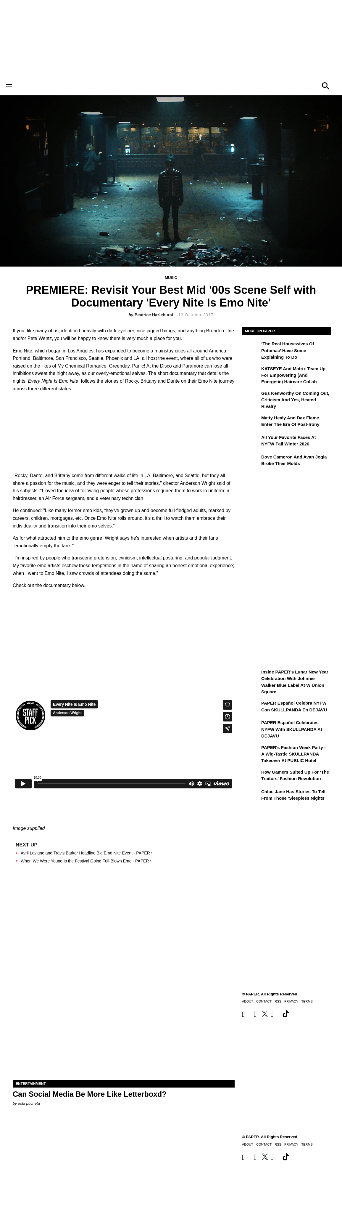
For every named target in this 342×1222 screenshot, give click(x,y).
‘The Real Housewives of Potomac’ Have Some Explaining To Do (287, 350)
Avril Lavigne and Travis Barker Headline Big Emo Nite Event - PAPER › (86, 853)
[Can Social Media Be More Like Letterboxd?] (124, 1024)
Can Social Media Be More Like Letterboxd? (90, 1094)
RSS (278, 1144)
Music (171, 277)
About (247, 1144)
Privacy (291, 1144)
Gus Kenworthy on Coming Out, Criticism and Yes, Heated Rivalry (295, 400)
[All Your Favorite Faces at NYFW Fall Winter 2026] (250, 441)
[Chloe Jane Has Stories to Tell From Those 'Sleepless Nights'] (250, 795)
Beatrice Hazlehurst (154, 314)
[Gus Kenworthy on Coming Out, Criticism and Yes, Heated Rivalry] (250, 397)
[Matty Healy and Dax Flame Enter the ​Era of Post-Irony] (250, 422)
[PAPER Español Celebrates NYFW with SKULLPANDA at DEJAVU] (250, 726)
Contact (264, 1144)
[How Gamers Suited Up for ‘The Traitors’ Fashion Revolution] (250, 776)
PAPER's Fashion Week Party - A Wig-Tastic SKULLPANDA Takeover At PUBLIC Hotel (293, 754)
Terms (307, 1144)
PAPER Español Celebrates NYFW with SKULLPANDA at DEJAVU (291, 729)
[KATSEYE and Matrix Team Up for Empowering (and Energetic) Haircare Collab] (250, 372)
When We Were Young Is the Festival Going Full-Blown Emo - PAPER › (86, 861)
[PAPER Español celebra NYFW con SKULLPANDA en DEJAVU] (250, 707)
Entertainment (31, 1084)
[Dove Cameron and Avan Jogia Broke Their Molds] (250, 461)
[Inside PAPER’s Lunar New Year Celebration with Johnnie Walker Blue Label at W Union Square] (250, 676)
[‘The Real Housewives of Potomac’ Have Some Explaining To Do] (250, 348)
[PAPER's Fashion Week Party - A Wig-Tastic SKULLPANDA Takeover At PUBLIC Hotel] (250, 751)
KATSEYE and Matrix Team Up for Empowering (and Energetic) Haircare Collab (293, 375)
